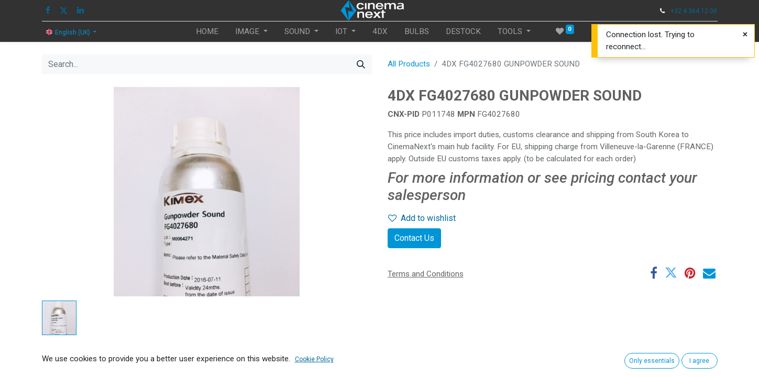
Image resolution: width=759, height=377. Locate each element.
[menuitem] (207, 31)
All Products (409, 64)
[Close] (745, 35)
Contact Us (414, 238)
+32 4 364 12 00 (693, 11)
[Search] (361, 64)
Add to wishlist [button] (422, 218)
